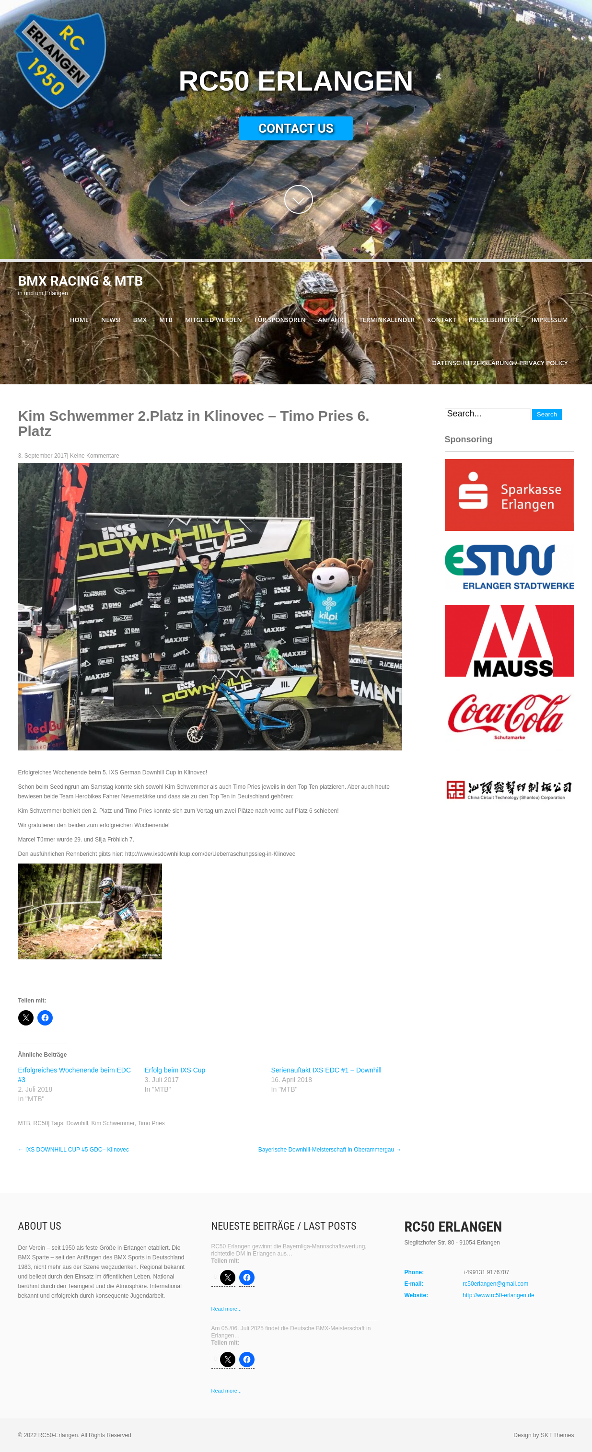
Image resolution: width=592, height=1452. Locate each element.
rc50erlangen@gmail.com (495, 1283)
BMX (140, 319)
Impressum (550, 319)
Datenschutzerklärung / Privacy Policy (500, 362)
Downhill (77, 1123)
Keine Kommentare (94, 455)
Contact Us (296, 128)
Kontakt (441, 319)
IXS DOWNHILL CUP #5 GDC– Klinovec (73, 1149)
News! (110, 319)
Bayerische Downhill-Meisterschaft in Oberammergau (330, 1149)
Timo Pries (151, 1123)
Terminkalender (387, 319)
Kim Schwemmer (112, 1123)
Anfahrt (332, 319)
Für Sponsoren (280, 319)
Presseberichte (493, 319)
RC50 (41, 1123)
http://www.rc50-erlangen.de (498, 1295)
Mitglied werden (213, 319)
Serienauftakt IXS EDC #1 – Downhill (326, 1070)
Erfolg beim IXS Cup (175, 1070)
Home (79, 319)
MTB (166, 319)
